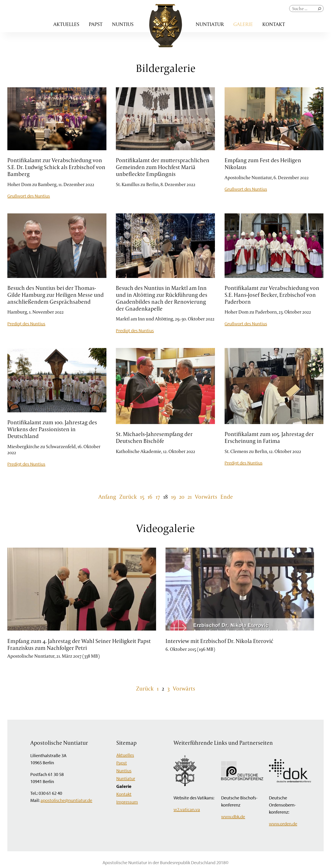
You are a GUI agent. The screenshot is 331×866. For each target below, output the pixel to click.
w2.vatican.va (187, 809)
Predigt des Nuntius (26, 323)
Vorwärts (206, 496)
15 (142, 496)
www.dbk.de (233, 816)
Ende (226, 496)
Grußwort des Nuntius (28, 196)
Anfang (107, 496)
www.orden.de (283, 823)
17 (158, 496)
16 (150, 496)
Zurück (128, 496)
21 (190, 496)
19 (173, 496)
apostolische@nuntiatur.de (66, 800)
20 (181, 496)
